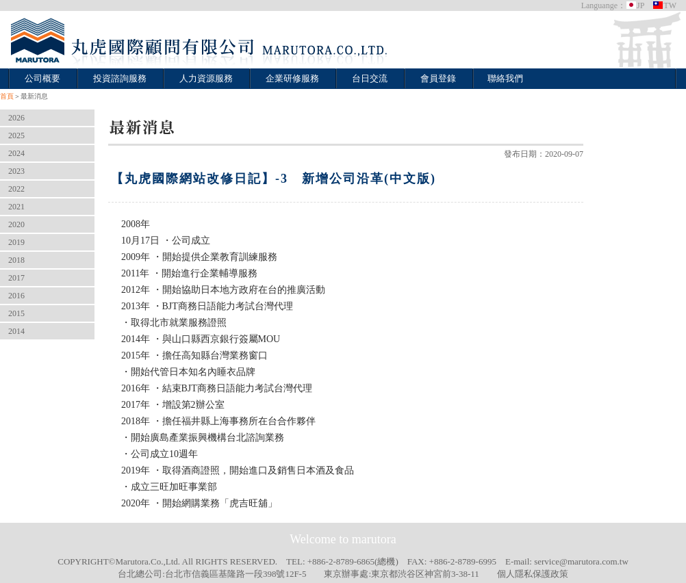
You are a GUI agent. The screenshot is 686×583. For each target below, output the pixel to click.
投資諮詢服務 (120, 78)
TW (664, 5)
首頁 (7, 96)
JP (635, 5)
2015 (16, 313)
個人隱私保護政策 (532, 574)
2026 (16, 117)
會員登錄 (438, 78)
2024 (16, 153)
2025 (16, 135)
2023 (16, 171)
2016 (16, 295)
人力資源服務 (206, 78)
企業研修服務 (292, 78)
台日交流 (370, 78)
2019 (16, 242)
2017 (16, 278)
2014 (16, 331)
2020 (16, 224)
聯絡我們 (505, 78)
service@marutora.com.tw (581, 561)
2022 (16, 189)
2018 (16, 260)
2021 (16, 206)
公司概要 (42, 78)
